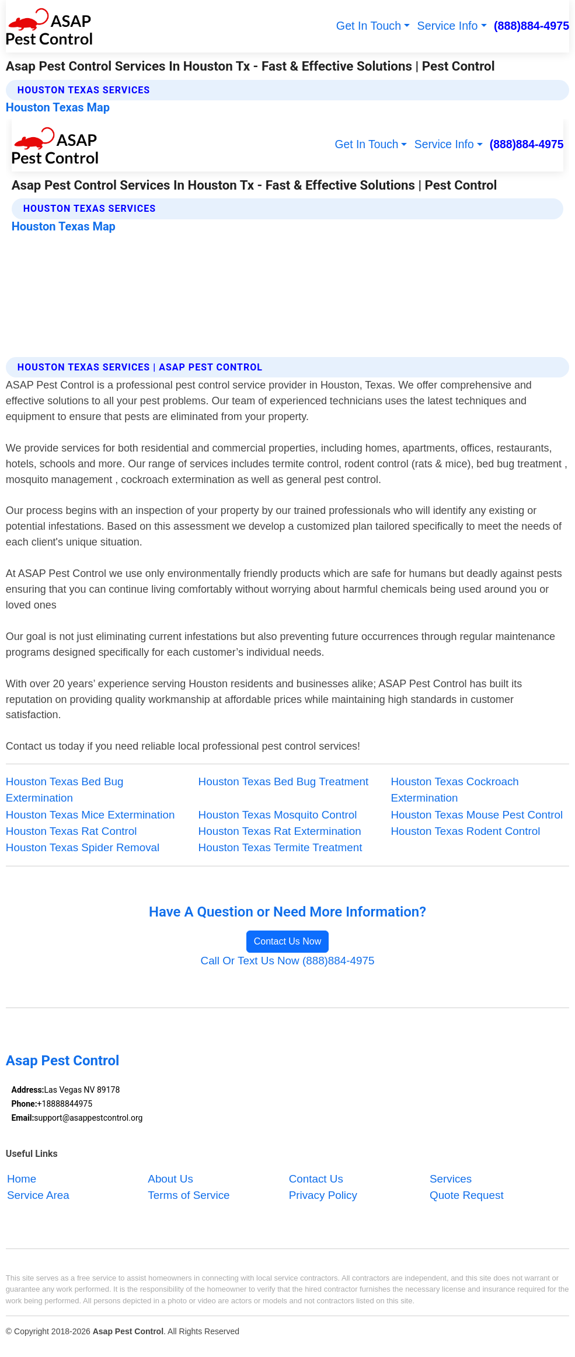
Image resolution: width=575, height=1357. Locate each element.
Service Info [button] (447, 25)
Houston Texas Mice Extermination (90, 815)
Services (451, 1179)
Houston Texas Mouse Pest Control (477, 815)
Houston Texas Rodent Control (465, 831)
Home (21, 1179)
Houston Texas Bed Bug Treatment (283, 781)
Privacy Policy (323, 1196)
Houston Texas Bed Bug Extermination (65, 789)
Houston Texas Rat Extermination (279, 831)
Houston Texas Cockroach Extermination (454, 789)
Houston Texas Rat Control (71, 831)
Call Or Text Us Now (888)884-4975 (288, 960)
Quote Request (467, 1196)
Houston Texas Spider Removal (82, 847)
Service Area (38, 1196)
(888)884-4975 (531, 25)
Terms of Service (188, 1196)
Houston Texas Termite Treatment (280, 847)
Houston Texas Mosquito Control (277, 815)
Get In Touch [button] (368, 25)
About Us (170, 1179)
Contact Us (316, 1179)
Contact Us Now (288, 941)
